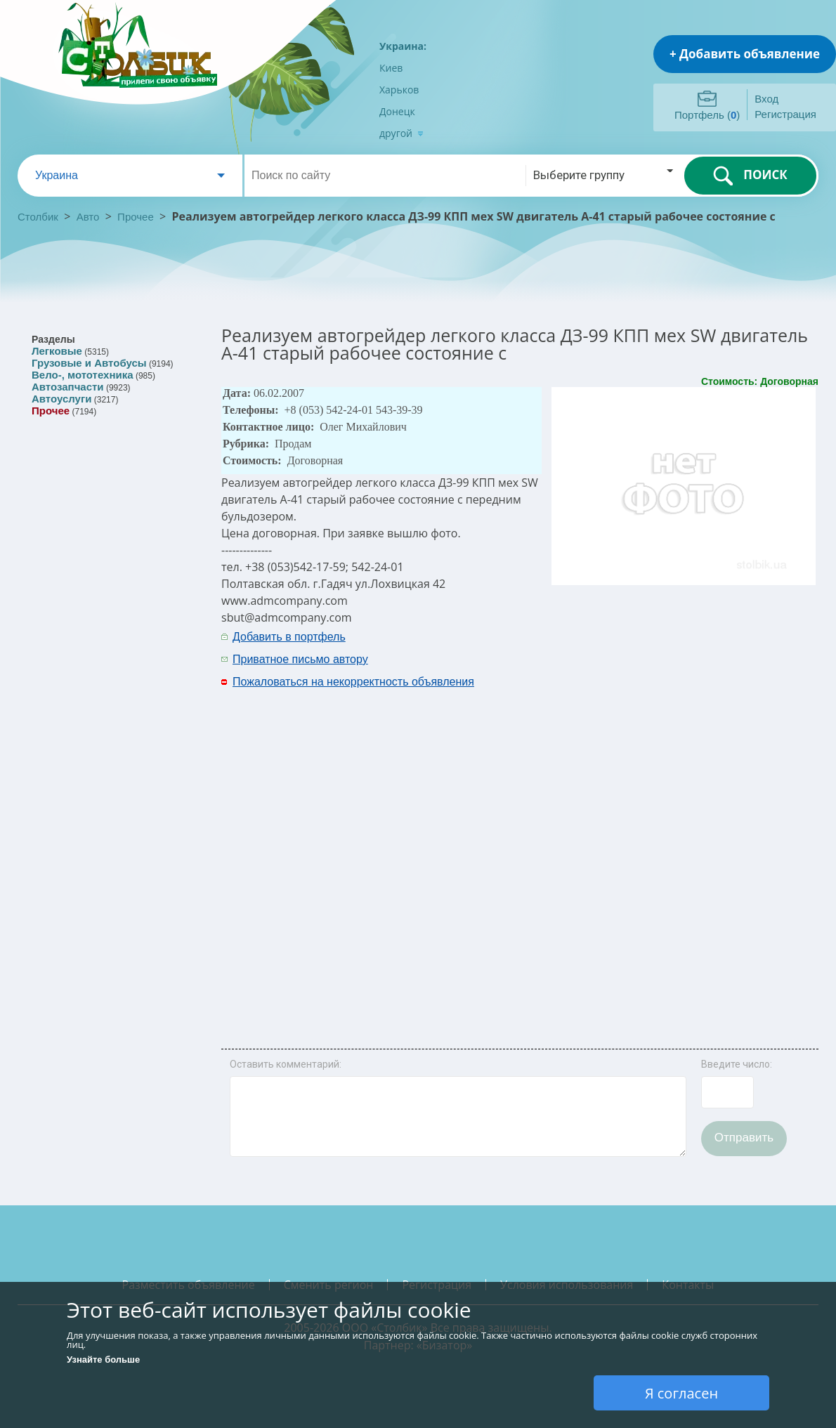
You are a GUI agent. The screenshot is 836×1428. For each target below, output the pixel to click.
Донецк (397, 111)
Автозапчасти (68, 387)
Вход (766, 99)
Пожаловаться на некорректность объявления (353, 682)
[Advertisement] (612, 836)
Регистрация (785, 114)
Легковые (57, 351)
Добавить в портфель (289, 637)
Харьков (399, 89)
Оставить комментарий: (285, 1064)
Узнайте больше (103, 1359)
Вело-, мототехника (82, 375)
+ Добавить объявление (745, 54)
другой (401, 133)
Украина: (402, 46)
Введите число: (736, 1064)
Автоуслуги (61, 399)
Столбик (38, 217)
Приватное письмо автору (300, 659)
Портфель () (707, 115)
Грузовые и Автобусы (89, 363)
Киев (391, 67)
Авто (88, 217)
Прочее (135, 217)
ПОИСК (750, 175)
